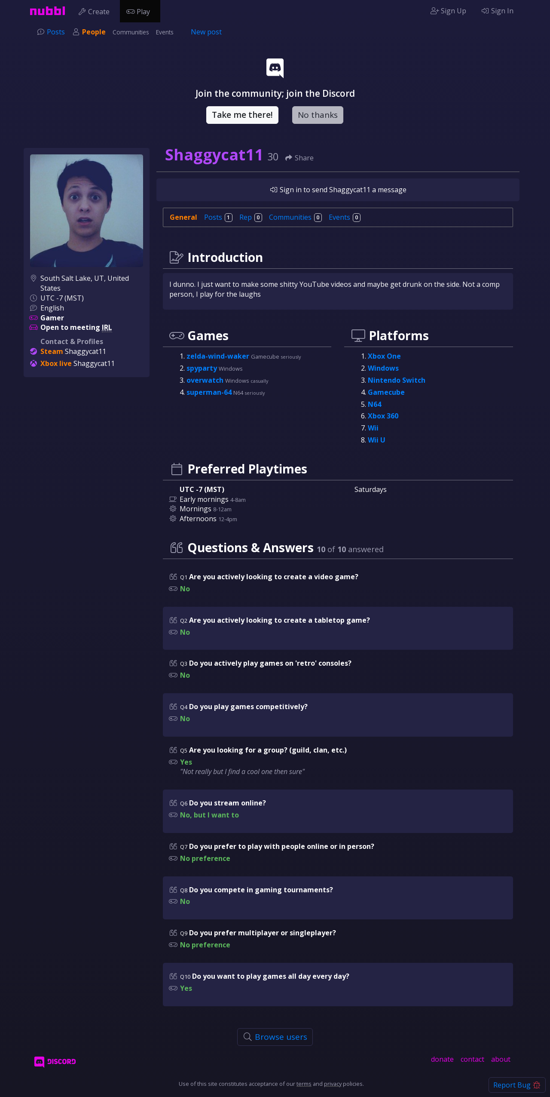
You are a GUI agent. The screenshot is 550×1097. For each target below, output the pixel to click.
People (94, 32)
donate (442, 1059)
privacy (333, 1084)
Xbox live (56, 363)
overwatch (205, 380)
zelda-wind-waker (218, 356)
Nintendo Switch (396, 380)
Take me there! (242, 114)
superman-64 (209, 392)
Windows (383, 368)
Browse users (275, 1036)
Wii (373, 428)
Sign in (285, 189)
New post (206, 32)
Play (140, 11)
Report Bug (517, 1085)
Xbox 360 (383, 416)
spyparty (202, 368)
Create (95, 11)
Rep (250, 217)
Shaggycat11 (85, 351)
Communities (131, 32)
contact (472, 1059)
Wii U (376, 440)
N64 (374, 404)
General (183, 217)
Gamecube (386, 392)
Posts (56, 32)
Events (165, 32)
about (500, 1059)
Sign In (497, 10)
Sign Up (448, 10)
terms (304, 1084)
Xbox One (384, 356)
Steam (51, 351)
